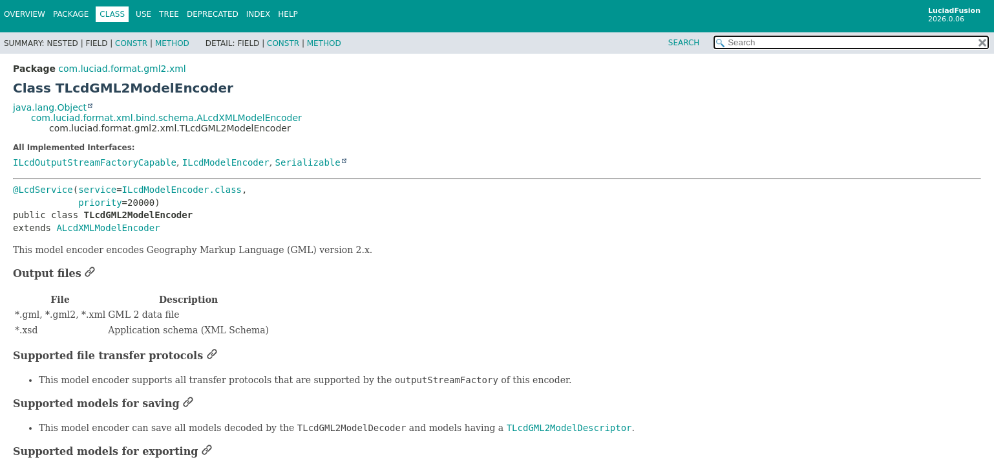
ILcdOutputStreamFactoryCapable (94, 162)
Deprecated (212, 14)
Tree (169, 14)
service (97, 189)
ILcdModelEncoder (226, 162)
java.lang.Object (50, 107)
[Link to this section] (90, 273)
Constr (131, 43)
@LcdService (43, 189)
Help (288, 14)
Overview (24, 14)
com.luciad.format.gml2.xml (121, 68)
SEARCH (684, 42)
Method (172, 43)
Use (143, 14)
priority (100, 202)
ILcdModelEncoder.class (182, 189)
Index (258, 14)
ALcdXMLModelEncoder (108, 228)
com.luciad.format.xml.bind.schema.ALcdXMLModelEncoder (166, 118)
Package (71, 14)
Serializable (308, 162)
